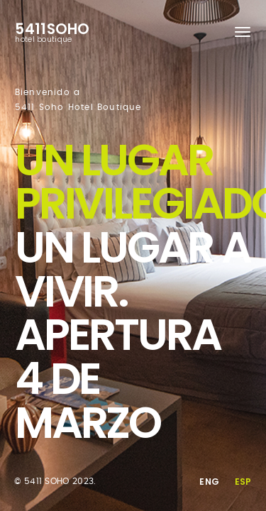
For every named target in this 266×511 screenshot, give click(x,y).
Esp (243, 482)
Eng (209, 482)
